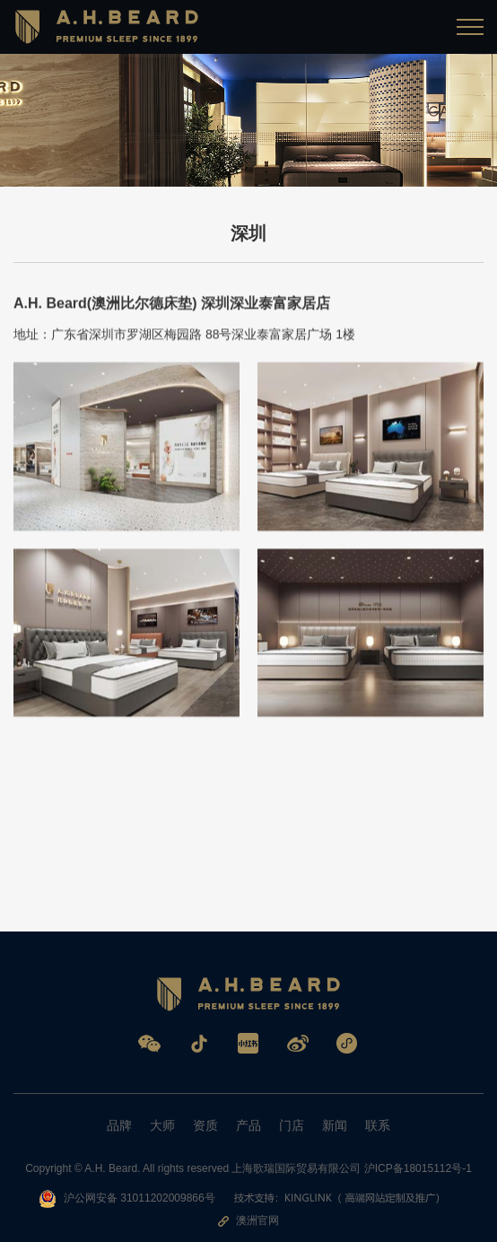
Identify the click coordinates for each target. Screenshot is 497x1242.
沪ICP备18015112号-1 (418, 1168)
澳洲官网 (248, 1220)
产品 (248, 1125)
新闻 (334, 1125)
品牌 (119, 1125)
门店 (291, 1125)
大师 (162, 1125)
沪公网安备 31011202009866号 (127, 1199)
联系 (377, 1125)
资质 (205, 1125)
